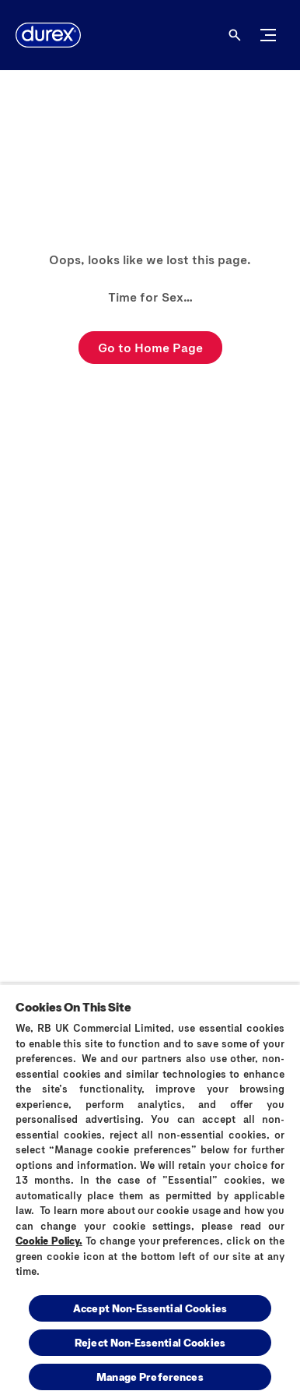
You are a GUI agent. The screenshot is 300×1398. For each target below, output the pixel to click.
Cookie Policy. (49, 1240)
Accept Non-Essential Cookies (150, 1308)
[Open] (235, 35)
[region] (150, 1190)
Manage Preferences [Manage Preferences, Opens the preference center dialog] (150, 1376)
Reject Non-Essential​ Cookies (150, 1342)
